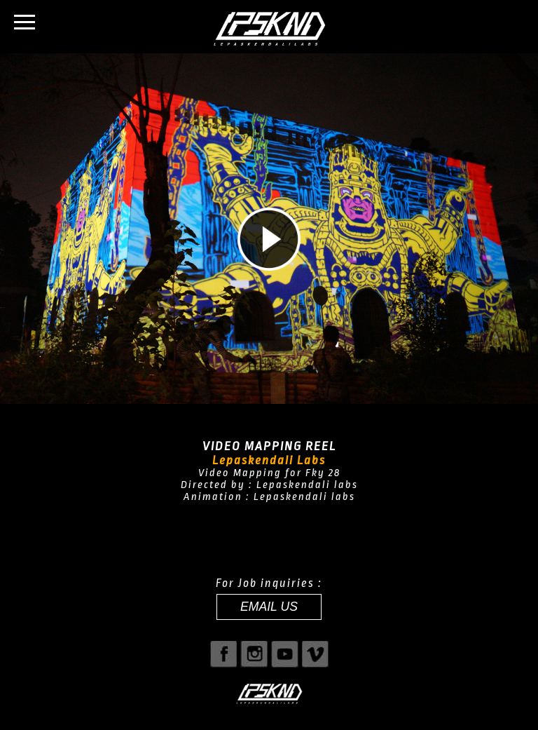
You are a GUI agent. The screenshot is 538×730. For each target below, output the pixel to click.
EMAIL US (269, 607)
